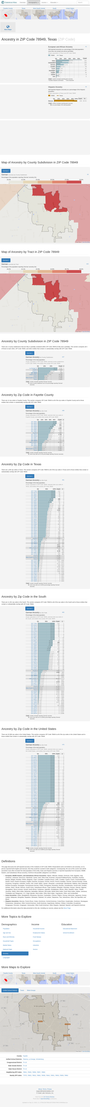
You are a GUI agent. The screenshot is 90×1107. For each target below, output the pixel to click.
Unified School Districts (10, 990)
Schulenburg (40, 1059)
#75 (63, 744)
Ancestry (5, 953)
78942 (48, 1075)
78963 (43, 1072)
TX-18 (25, 1065)
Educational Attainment (70, 928)
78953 (57, 1075)
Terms (44, 1089)
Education (54, 2)
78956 (34, 1072)
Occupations (37, 941)
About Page (67, 908)
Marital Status (7, 945)
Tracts (22, 990)
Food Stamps (37, 937)
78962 (66, 1075)
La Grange (32, 1059)
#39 (63, 410)
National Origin (7, 949)
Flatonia (25, 1059)
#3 (88, 174)
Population (6, 928)
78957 (39, 1072)
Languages (6, 957)
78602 (29, 1075)
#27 (63, 357)
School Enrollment (68, 933)
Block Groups (31, 990)
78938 (43, 1075)
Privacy (49, 1089)
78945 (29, 1072)
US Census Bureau (48, 1097)
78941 (25, 1072)
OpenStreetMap (45, 1098)
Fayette (25, 1056)
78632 (34, 1075)
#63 (63, 612)
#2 (86, 86)
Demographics (33, 2)
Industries (36, 945)
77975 (25, 1075)
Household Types (8, 941)
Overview (22, 2)
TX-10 (25, 1062)
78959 (62, 1075)
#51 (63, 480)
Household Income (38, 928)
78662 (39, 1075)
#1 (86, 46)
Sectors (35, 949)
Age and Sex (7, 933)
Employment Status (39, 933)
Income (45, 2)
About (40, 1089)
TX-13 (25, 1069)
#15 (87, 264)
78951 (52, 1075)
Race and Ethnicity (8, 937)
